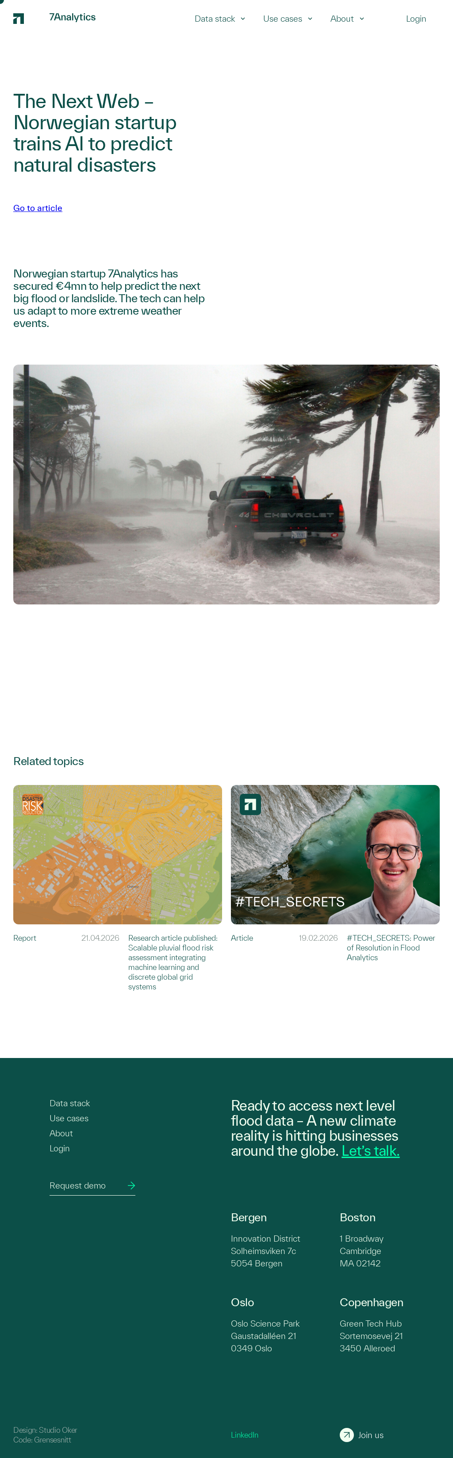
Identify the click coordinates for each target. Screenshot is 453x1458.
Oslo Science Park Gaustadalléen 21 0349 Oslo (265, 1336)
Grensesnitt (52, 1439)
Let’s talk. (370, 1150)
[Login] (416, 18)
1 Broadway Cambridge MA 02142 (362, 1251)
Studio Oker (58, 1430)
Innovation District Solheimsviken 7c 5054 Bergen (265, 1251)
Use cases (288, 18)
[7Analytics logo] (27, 18)
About (347, 18)
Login (60, 1148)
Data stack (220, 18)
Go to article (37, 208)
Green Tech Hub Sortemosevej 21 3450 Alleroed (371, 1336)
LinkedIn (244, 1435)
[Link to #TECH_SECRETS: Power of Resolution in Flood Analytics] (335, 888)
